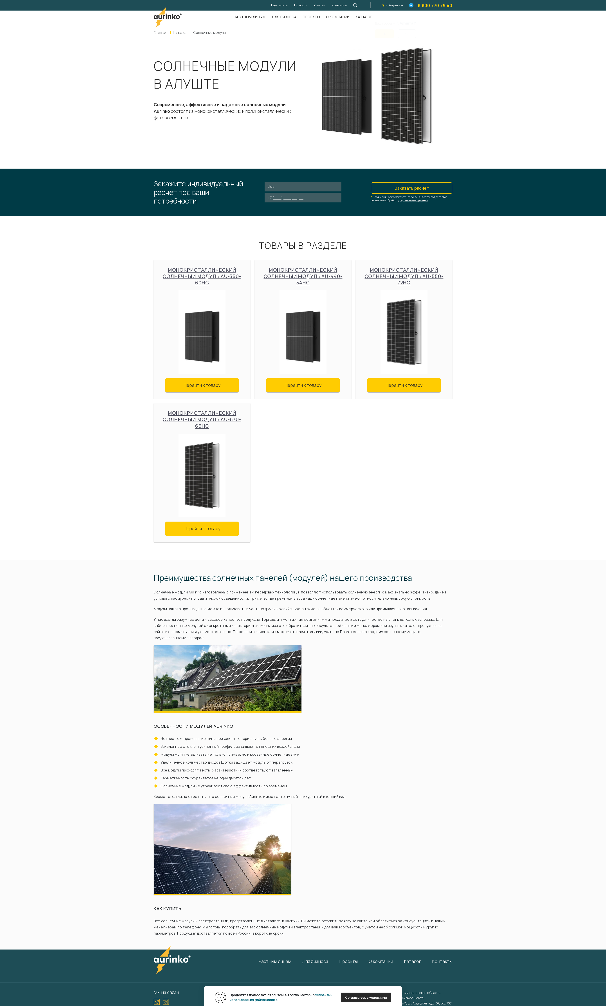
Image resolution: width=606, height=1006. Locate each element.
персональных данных (414, 200)
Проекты (311, 17)
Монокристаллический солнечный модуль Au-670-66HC (202, 419)
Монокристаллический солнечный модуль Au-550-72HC (404, 276)
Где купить (279, 5)
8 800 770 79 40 (435, 5)
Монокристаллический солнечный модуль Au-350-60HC (202, 276)
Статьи (319, 5)
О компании (337, 17)
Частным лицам (250, 17)
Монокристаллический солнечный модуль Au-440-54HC (303, 276)
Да (384, 31)
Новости (301, 5)
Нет (407, 31)
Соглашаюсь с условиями (366, 997)
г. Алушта (393, 5)
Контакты (339, 5)
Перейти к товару (202, 385)
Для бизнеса (284, 17)
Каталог (364, 17)
